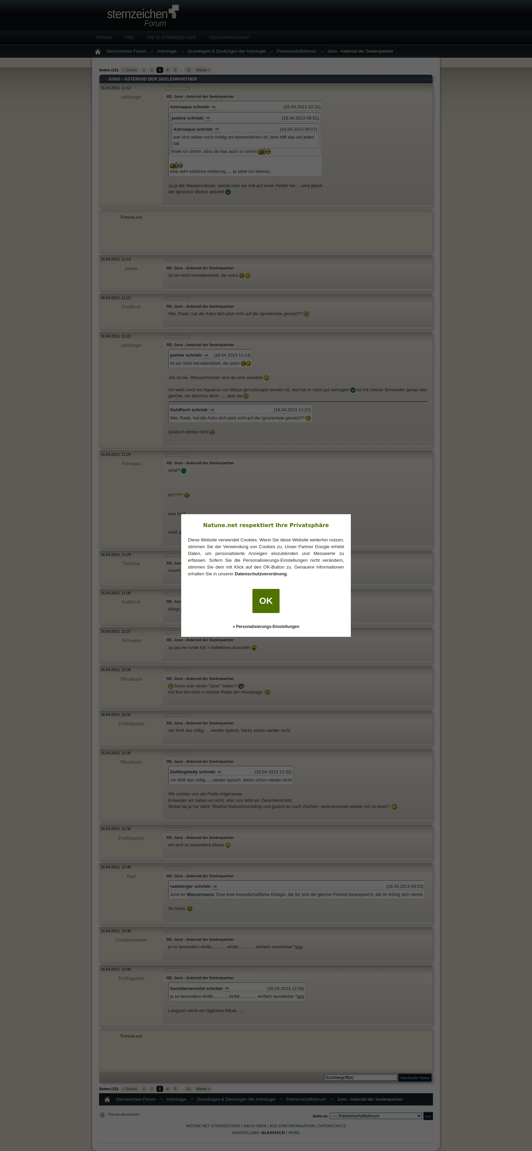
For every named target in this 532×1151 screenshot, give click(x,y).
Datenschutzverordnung (261, 573)
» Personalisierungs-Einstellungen (266, 626)
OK (266, 601)
